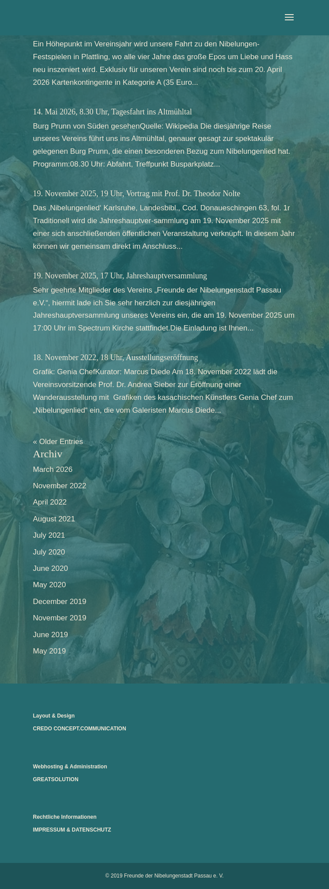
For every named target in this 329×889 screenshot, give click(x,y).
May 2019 (49, 651)
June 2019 (50, 635)
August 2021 (54, 519)
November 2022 (60, 486)
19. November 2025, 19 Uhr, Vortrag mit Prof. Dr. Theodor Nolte (137, 193)
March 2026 (53, 469)
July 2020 (49, 552)
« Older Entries (58, 441)
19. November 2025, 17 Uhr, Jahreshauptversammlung (120, 275)
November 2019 (60, 618)
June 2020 (50, 568)
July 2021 (49, 535)
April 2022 (50, 502)
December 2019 (60, 601)
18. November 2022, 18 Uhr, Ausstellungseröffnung (115, 357)
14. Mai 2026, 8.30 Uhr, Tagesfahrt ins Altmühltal (112, 111)
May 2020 (49, 585)
